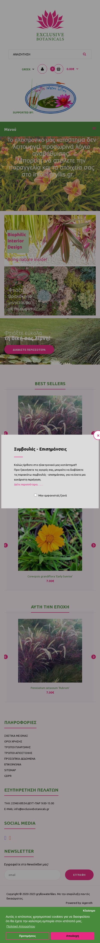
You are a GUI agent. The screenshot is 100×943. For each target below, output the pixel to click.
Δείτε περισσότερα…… (28, 484)
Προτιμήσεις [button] (27, 935)
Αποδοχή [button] (72, 935)
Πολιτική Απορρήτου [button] (20, 926)
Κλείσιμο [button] (89, 910)
